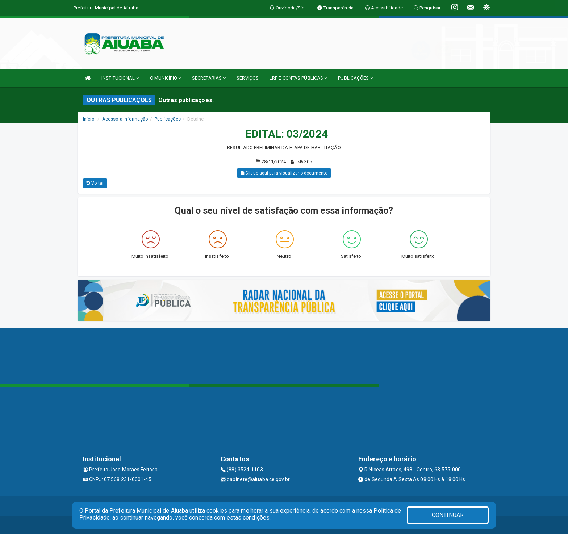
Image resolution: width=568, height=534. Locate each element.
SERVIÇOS (248, 78)
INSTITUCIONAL (120, 78)
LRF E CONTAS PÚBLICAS (298, 78)
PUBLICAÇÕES (355, 78)
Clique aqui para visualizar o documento (284, 173)
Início (89, 119)
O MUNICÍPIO (165, 78)
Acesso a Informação (125, 119)
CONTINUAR (448, 515)
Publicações (168, 119)
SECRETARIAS (209, 78)
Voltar (95, 183)
